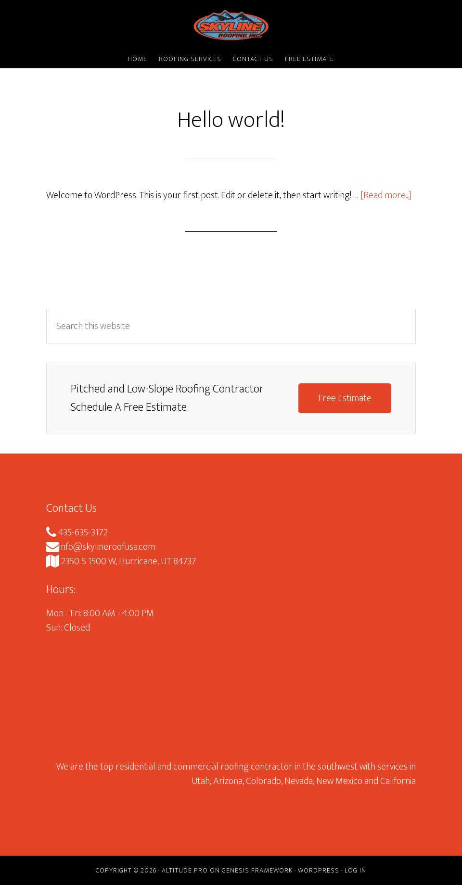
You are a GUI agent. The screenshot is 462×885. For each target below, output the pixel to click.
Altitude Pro (185, 870)
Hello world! (231, 120)
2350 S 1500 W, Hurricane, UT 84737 (121, 561)
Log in (355, 870)
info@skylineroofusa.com (100, 547)
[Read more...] (385, 195)
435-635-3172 (77, 532)
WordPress (318, 870)
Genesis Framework (257, 870)
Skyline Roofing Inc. (231, 25)
